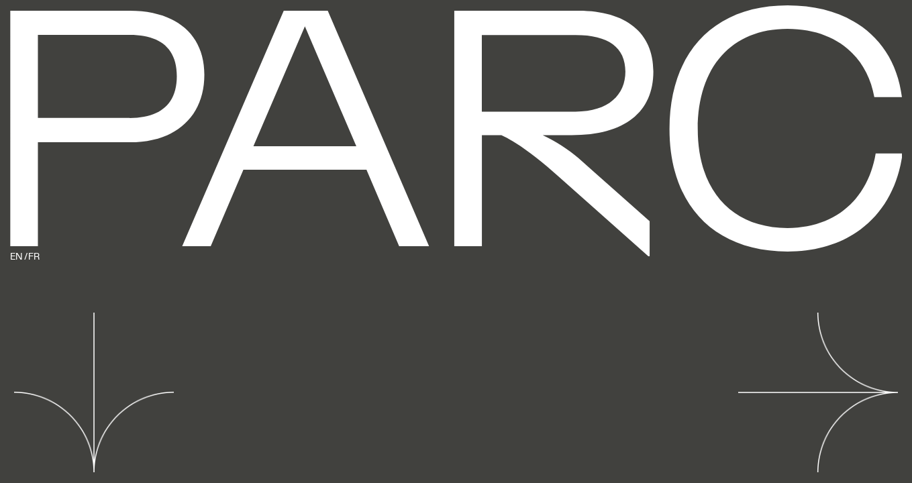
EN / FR (25, 257)
